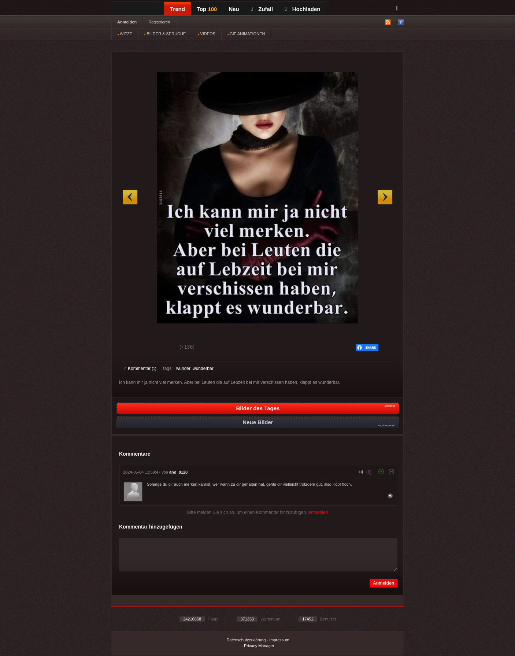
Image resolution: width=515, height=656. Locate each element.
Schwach (160, 348)
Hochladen (302, 9)
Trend (177, 9)
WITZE (124, 33)
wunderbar (203, 368)
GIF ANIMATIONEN (246, 33)
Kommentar (140, 368)
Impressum (279, 640)
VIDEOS (206, 33)
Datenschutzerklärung (246, 640)
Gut (133, 348)
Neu (234, 9)
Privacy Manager (259, 646)
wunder (183, 368)
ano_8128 (178, 472)
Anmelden (127, 22)
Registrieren (159, 22)
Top (207, 9)
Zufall (262, 9)
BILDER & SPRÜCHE (165, 33)
